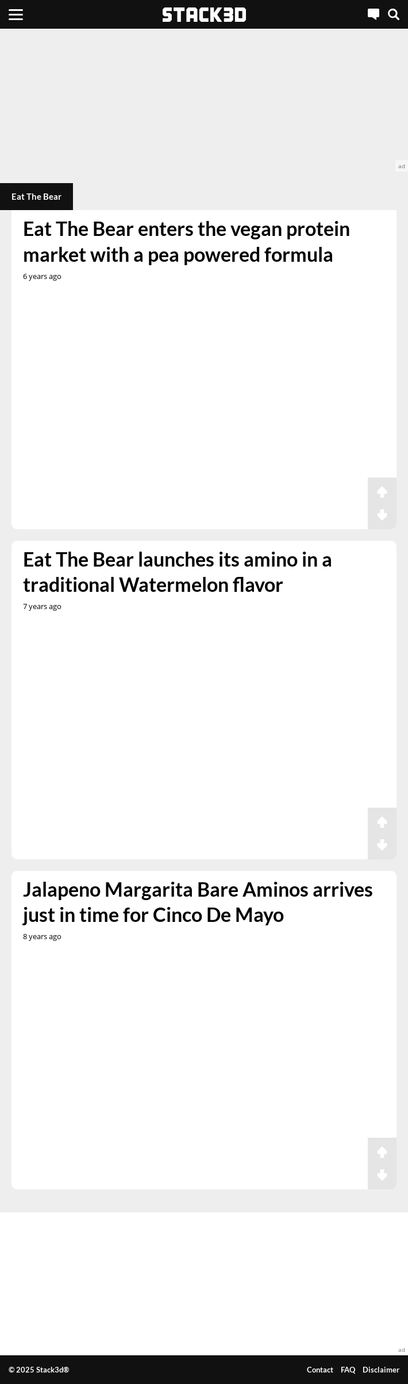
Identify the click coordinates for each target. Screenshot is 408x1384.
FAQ (348, 1369)
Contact (320, 1369)
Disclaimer (381, 1369)
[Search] (393, 14)
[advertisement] (204, 100)
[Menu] (16, 14)
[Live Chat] (373, 14)
